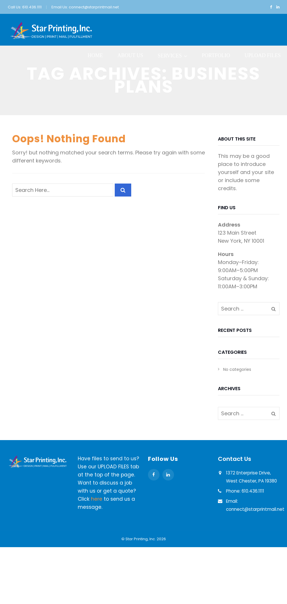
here (96, 498)
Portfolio (216, 55)
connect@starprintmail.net (94, 7)
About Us (130, 55)
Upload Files (263, 55)
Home (95, 55)
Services (170, 56)
